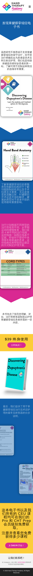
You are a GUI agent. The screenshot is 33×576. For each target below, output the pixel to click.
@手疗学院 (21, 562)
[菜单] (29, 6)
